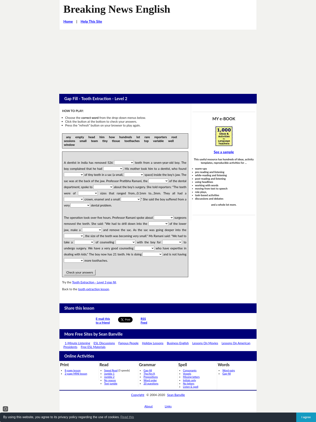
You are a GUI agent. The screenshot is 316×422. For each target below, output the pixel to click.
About (148, 406)
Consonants (189, 370)
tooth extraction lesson (93, 289)
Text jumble (110, 383)
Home (68, 21)
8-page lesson (73, 370)
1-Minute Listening (77, 343)
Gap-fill (147, 370)
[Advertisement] (158, 60)
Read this (127, 417)
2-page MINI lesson (76, 373)
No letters (188, 383)
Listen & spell (190, 386)
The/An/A (149, 373)
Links (168, 406)
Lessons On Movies (205, 343)
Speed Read (111, 370)
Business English (178, 343)
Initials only (189, 380)
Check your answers (79, 272)
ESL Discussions (104, 343)
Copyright (137, 395)
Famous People (128, 343)
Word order (150, 380)
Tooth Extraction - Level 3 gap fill (94, 282)
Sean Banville (176, 395)
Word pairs (228, 370)
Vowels (187, 373)
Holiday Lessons (152, 343)
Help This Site (91, 21)
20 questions (150, 383)
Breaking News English (116, 9)
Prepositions (150, 376)
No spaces (110, 380)
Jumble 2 (109, 376)
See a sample (224, 152)
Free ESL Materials (93, 347)
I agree (306, 417)
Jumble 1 (109, 373)
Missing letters (191, 376)
